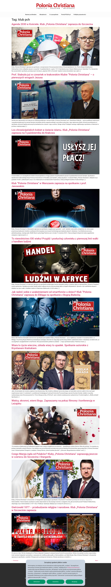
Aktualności (42, 14)
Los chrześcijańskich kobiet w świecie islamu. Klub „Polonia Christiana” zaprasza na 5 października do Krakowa (51, 131)
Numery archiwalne (30, 14)
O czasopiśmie (53, 14)
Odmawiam (36, 581)
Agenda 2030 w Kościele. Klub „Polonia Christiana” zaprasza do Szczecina (52, 24)
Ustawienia (55, 581)
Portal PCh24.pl (66, 14)
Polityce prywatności (73, 567)
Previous (15, 560)
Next (97, 560)
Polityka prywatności (80, 14)
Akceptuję (74, 581)
